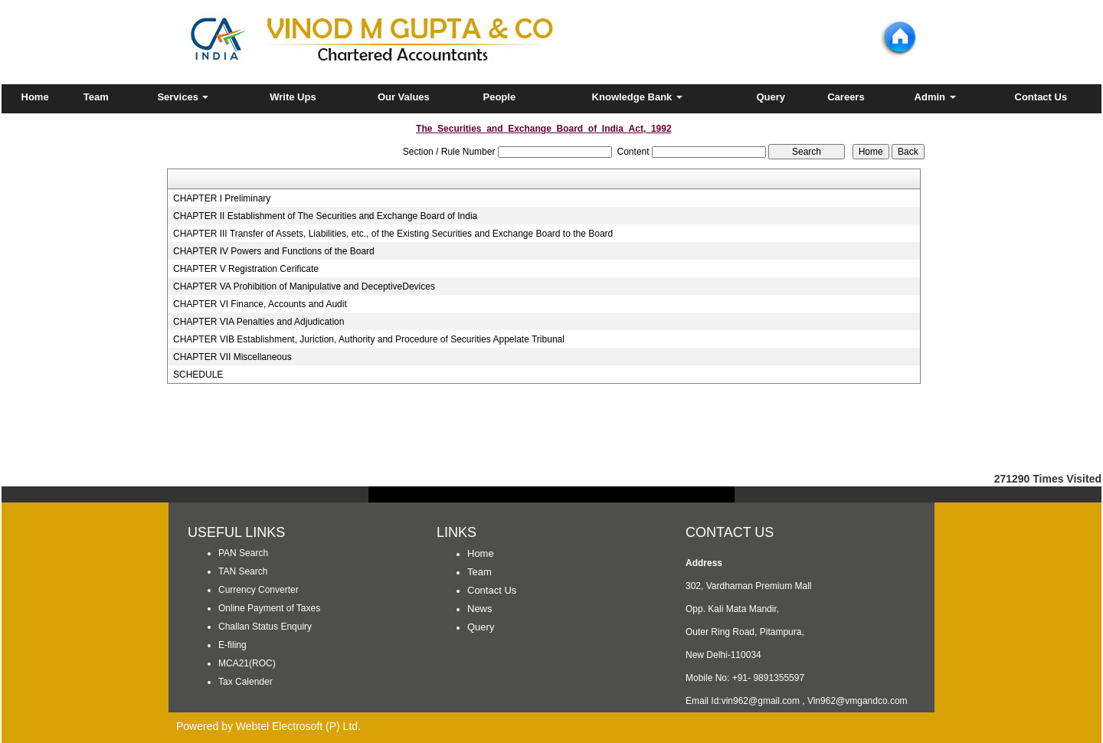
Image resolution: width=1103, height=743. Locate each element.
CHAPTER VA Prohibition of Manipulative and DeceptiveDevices (304, 286)
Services (182, 97)
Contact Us (1041, 97)
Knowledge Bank (637, 97)
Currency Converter (258, 589)
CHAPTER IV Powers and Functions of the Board (274, 251)
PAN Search (243, 553)
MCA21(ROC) (247, 663)
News (480, 608)
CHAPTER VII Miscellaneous (232, 357)
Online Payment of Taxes (269, 608)
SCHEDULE (198, 374)
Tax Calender (245, 681)
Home (35, 97)
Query (770, 97)
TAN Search (242, 571)
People (499, 97)
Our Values (404, 97)
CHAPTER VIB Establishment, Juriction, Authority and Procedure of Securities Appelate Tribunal (369, 339)
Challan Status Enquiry (265, 626)
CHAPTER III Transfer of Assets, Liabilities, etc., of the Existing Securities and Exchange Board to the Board (393, 233)
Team (96, 97)
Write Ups (293, 97)
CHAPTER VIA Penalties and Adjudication (258, 321)
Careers (845, 97)
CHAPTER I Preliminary (221, 198)
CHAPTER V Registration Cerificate (246, 268)
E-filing (232, 645)
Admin (935, 97)
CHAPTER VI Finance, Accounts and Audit (260, 304)
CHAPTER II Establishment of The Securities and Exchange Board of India (325, 216)
